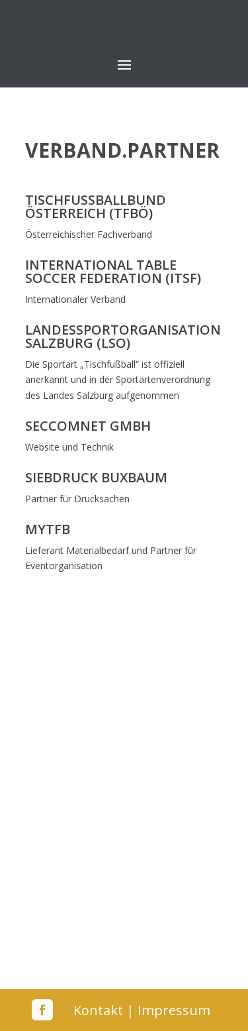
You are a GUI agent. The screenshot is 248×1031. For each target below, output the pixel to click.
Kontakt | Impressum (141, 1010)
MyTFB (47, 529)
